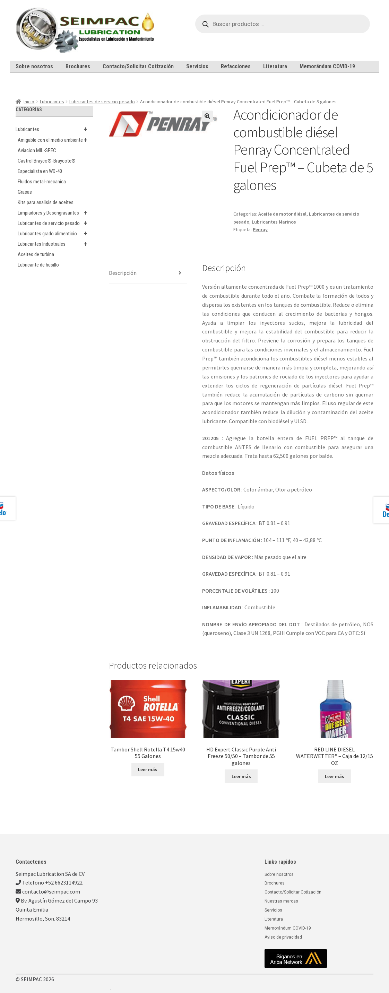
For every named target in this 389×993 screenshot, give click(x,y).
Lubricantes (52, 101)
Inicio (29, 101)
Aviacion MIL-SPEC (37, 150)
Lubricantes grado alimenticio (55, 233)
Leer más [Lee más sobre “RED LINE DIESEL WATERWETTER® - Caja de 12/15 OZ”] (334, 776)
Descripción (123, 272)
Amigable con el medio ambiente (55, 140)
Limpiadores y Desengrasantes (55, 213)
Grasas (25, 192)
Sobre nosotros (34, 66)
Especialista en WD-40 (40, 171)
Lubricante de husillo (38, 265)
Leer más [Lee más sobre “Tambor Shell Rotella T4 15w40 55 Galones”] (147, 769)
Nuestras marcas (281, 901)
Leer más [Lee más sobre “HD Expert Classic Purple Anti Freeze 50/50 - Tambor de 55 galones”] (241, 776)
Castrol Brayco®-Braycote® (47, 161)
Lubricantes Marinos (274, 222)
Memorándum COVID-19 (327, 66)
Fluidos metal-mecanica (42, 181)
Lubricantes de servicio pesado (102, 101)
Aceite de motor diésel (282, 214)
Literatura (275, 66)
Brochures (78, 66)
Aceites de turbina (36, 254)
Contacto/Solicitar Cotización (138, 66)
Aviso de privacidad (283, 937)
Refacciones (236, 66)
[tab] (148, 273)
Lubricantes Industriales (55, 244)
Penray (260, 229)
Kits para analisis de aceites (46, 202)
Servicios (197, 66)
